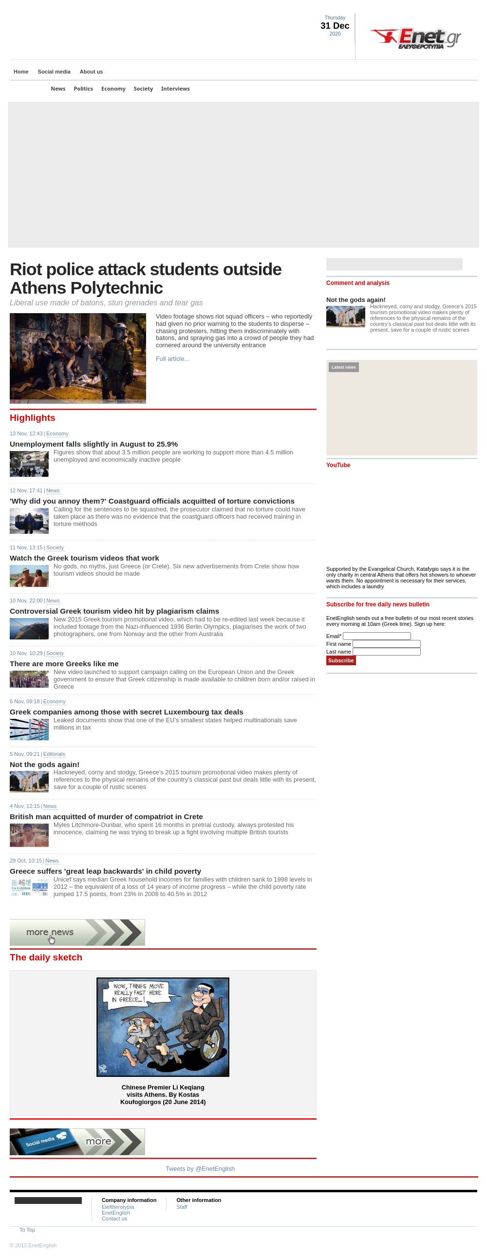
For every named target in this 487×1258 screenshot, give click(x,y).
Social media (54, 72)
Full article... (172, 358)
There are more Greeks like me (64, 663)
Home (21, 72)
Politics (84, 88)
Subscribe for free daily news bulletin (378, 604)
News (58, 88)
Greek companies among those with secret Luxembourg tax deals (127, 712)
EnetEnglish (116, 1213)
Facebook (448, 7)
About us (91, 72)
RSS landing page (460, 7)
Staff (181, 1207)
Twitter (436, 7)
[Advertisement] (243, 175)
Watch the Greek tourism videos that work (84, 558)
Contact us (114, 1218)
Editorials (54, 754)
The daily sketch (46, 957)
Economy (113, 88)
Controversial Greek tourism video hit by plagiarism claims (114, 611)
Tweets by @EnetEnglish (200, 1168)
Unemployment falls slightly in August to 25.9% (94, 444)
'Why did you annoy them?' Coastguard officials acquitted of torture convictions (152, 501)
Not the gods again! (44, 764)
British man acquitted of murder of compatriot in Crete (106, 816)
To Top (27, 1230)
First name (339, 644)
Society (143, 88)
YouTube (338, 465)
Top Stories (27, 88)
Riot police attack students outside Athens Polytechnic (145, 279)
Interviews (175, 88)
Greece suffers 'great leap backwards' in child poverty (105, 871)
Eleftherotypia (118, 1207)
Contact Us (472, 7)
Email (334, 636)
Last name (339, 652)
